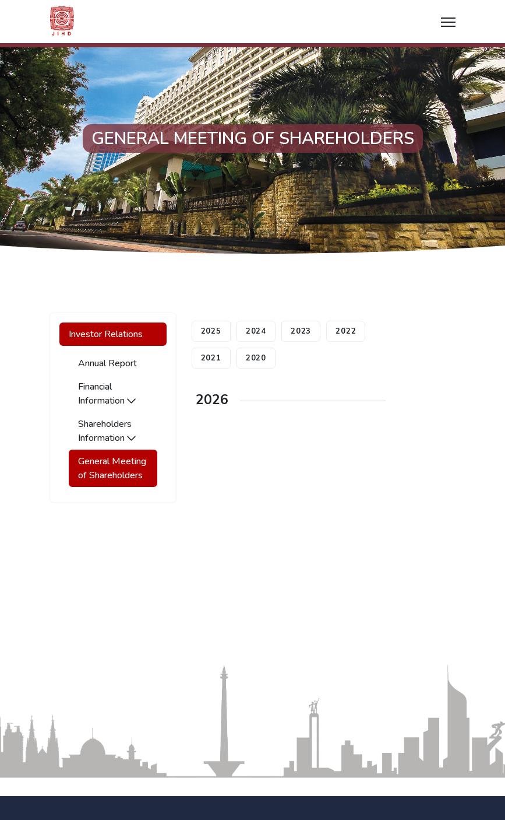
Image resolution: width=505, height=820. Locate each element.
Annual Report (107, 363)
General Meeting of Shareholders (112, 468)
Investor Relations (106, 334)
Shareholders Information (107, 431)
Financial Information (107, 393)
